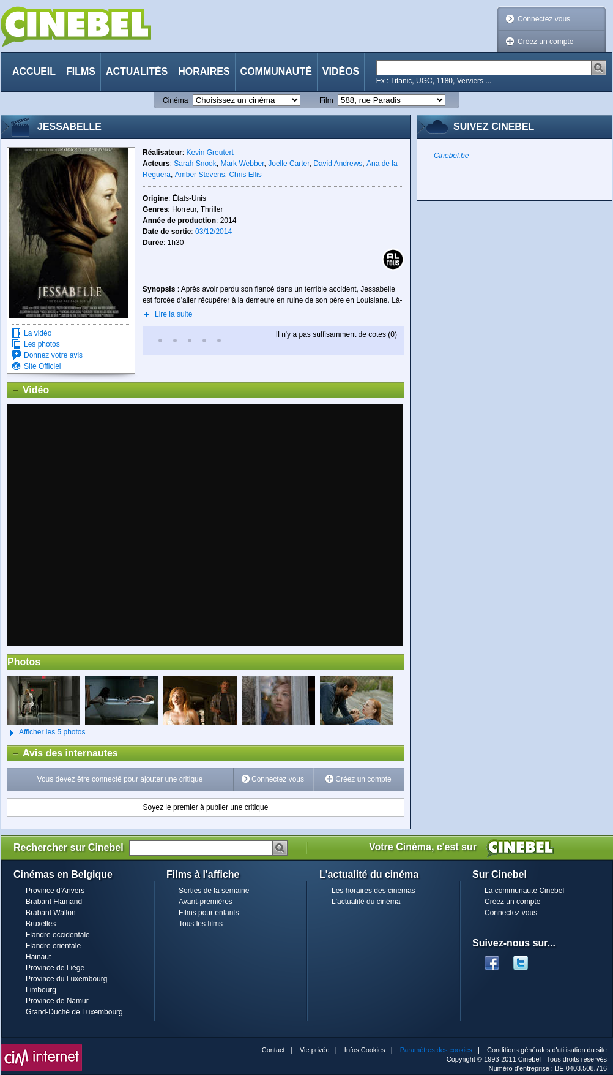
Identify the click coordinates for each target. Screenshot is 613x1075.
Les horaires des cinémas (373, 890)
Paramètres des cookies (436, 1050)
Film (326, 100)
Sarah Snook (195, 163)
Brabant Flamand (54, 901)
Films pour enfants (209, 912)
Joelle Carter (288, 163)
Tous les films (201, 923)
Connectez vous (544, 19)
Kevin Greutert (209, 152)
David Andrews (337, 163)
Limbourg (41, 990)
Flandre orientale (53, 945)
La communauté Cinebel (524, 890)
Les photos (42, 344)
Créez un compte (545, 41)
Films (80, 71)
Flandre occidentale (58, 934)
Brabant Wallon (51, 912)
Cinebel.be (451, 155)
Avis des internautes (62, 753)
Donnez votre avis (53, 355)
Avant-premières (205, 901)
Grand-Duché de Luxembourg (74, 1012)
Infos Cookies (364, 1050)
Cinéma (175, 100)
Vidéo (28, 390)
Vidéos (340, 71)
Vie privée (315, 1050)
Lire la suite (173, 314)
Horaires (203, 71)
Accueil (34, 71)
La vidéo (37, 333)
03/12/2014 (213, 231)
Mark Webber (242, 163)
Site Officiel (42, 366)
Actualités (137, 71)
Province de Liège (55, 968)
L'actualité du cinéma (366, 901)
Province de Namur (57, 1001)
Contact (273, 1050)
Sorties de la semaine (214, 890)
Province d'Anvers (55, 890)
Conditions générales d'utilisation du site (547, 1050)
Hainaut (38, 956)
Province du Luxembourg (66, 979)
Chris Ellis (245, 174)
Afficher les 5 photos (46, 732)
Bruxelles (41, 923)
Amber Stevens (200, 174)
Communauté (276, 71)
